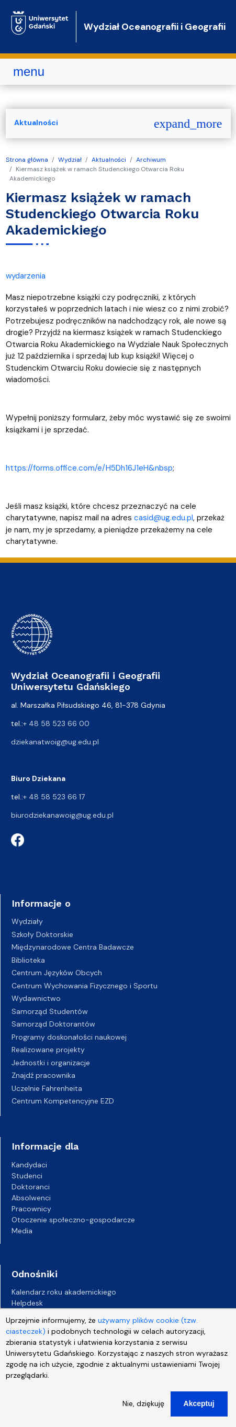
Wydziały (27, 921)
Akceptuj (199, 1411)
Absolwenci (31, 1197)
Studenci (27, 1175)
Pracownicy (31, 1208)
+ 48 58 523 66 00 (56, 723)
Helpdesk (27, 1303)
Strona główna (27, 159)
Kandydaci (29, 1164)
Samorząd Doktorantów (53, 1024)
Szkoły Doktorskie (42, 934)
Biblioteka (28, 960)
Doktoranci (31, 1186)
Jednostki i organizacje (51, 1062)
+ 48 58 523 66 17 (54, 796)
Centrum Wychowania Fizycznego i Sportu (85, 985)
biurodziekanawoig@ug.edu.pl (62, 815)
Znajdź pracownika (43, 1075)
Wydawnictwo (36, 998)
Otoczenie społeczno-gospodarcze (73, 1219)
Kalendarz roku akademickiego (64, 1292)
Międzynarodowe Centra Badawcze (73, 947)
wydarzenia (26, 276)
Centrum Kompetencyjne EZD (63, 1101)
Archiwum (151, 159)
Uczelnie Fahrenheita (47, 1088)
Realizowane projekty (48, 1049)
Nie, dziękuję (143, 1411)
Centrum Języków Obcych (57, 972)
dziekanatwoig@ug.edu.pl (55, 741)
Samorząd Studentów (50, 1011)
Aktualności (109, 159)
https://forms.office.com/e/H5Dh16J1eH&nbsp (89, 468)
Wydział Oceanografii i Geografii (155, 26)
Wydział (70, 159)
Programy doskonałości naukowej (69, 1037)
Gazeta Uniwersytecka (50, 1314)
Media (22, 1230)
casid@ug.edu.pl (163, 517)
